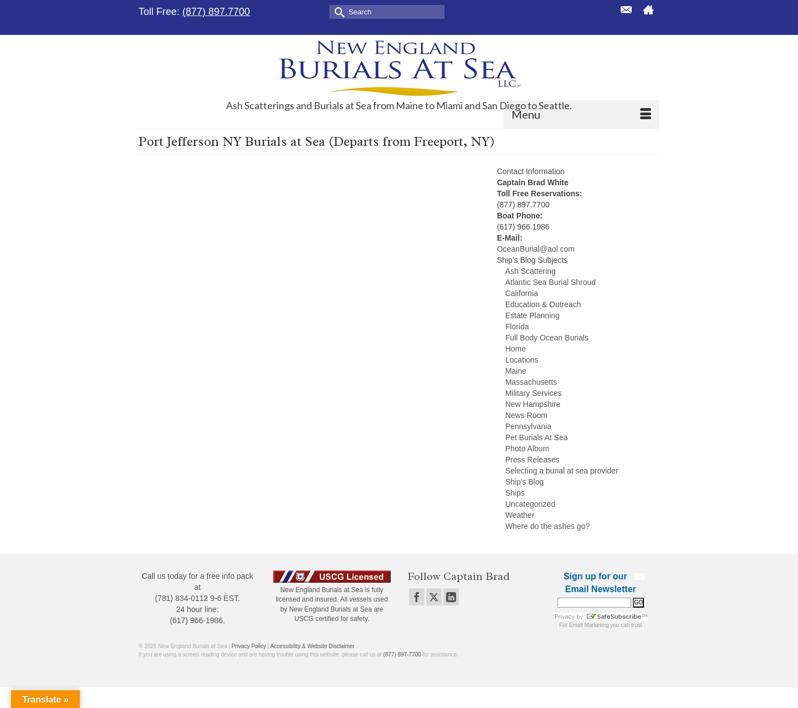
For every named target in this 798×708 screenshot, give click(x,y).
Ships (515, 492)
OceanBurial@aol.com (536, 249)
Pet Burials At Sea (536, 437)
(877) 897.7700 (216, 11)
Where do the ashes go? (547, 526)
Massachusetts (531, 382)
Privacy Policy (249, 646)
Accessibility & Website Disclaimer (312, 646)
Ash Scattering (530, 271)
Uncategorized (530, 504)
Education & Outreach (543, 304)
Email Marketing (589, 625)
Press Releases (532, 459)
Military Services (533, 393)
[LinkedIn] (451, 596)
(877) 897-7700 (402, 654)
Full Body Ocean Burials (547, 337)
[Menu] (581, 114)
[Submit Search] (337, 11)
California (521, 293)
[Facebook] (416, 596)
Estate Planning (532, 315)
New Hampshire (533, 404)
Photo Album (527, 448)
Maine (515, 370)
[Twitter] (434, 596)
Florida (517, 326)
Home (515, 348)
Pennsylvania (528, 426)
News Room (526, 415)
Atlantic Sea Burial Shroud (550, 282)
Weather (520, 515)
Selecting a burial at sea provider (561, 470)
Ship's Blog (524, 481)
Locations (522, 359)
